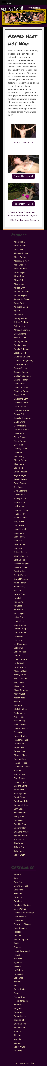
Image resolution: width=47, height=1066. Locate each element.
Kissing (17, 966)
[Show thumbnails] (23, 142)
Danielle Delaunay (22, 418)
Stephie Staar (20, 824)
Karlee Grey (19, 586)
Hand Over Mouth (22, 951)
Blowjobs (18, 897)
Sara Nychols (20, 793)
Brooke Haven (20, 345)
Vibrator (17, 1043)
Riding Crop (19, 997)
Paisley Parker (20, 736)
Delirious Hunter (21, 429)
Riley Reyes (19, 778)
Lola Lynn (18, 648)
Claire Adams (20, 406)
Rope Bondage (21, 1001)
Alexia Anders (20, 268)
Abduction (18, 874)
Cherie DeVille (20, 395)
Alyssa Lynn (19, 288)
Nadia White (19, 713)
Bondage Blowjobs (22, 905)
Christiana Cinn (21, 399)
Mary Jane (19, 682)
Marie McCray (20, 678)
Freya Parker (20, 483)
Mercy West (19, 694)
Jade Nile (18, 540)
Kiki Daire (18, 602)
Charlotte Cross (21, 387)
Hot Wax (18, 958)
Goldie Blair (19, 495)
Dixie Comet (19, 445)
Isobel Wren (19, 533)
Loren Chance (20, 659)
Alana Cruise (20, 257)
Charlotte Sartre (21, 391)
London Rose (20, 652)
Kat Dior (17, 590)
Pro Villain (30, 1063)
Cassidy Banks (21, 372)
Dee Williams (20, 426)
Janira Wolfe (19, 544)
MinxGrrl (18, 705)
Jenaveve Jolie (21, 556)
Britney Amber (20, 341)
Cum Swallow (20, 916)
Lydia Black (19, 663)
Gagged (17, 947)
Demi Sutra (19, 433)
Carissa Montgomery (23, 360)
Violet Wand (19, 1047)
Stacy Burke (19, 816)
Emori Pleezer (20, 472)
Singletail (18, 1008)
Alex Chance (20, 265)
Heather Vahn (20, 518)
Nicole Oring (19, 721)
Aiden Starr (19, 249)
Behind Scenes (21, 886)
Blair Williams (20, 337)
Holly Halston (20, 521)
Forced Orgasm (21, 939)
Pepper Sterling (21, 751)
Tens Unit (18, 1031)
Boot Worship (20, 909)
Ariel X (17, 311)
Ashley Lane (19, 326)
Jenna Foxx (19, 560)
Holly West (19, 525)
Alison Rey (19, 276)
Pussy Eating (20, 989)
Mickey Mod (19, 698)
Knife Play (18, 970)
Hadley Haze (20, 498)
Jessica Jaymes (21, 567)
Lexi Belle (18, 636)
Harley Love (19, 506)
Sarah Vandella (21, 801)
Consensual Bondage (24, 913)
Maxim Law (19, 686)
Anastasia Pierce (21, 299)
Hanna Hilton (20, 502)
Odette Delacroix (21, 728)
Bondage (18, 901)
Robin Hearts (20, 782)
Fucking (17, 943)
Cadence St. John (22, 357)
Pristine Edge (20, 759)
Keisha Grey (19, 594)
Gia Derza (18, 487)
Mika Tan (18, 701)
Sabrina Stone (20, 786)
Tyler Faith (19, 851)
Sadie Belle (19, 790)
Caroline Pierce (21, 364)
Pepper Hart (19, 747)
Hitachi (17, 955)
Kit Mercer (18, 610)
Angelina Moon (21, 307)
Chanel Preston (21, 380)
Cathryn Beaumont (22, 376)
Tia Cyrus (18, 843)
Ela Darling (19, 456)
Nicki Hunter (19, 717)
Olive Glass (19, 732)
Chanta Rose (20, 383)
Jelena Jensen (20, 552)
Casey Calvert (20, 368)
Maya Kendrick (21, 690)
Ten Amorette (20, 839)
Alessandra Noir (21, 261)
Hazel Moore (20, 514)
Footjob (17, 936)
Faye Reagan (20, 475)
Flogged (17, 932)
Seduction (18, 1004)
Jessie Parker (20, 575)
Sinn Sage (18, 809)
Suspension (19, 1028)
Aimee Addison (21, 253)
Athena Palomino (22, 330)
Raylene (18, 770)
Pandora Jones (21, 740)
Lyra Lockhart (20, 667)
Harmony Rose (21, 510)
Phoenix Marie (20, 755)
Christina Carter (21, 403)
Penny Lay (19, 744)
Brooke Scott (20, 353)
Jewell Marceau (21, 579)
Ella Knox (18, 468)
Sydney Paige (20, 836)
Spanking (18, 1012)
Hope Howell (20, 529)
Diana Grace (20, 437)
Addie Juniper (20, 245)
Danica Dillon (20, 414)
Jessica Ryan (20, 571)
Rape (16, 993)
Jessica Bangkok (21, 564)
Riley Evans (19, 774)
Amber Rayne (20, 295)
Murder (17, 982)
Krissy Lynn (19, 613)
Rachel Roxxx (20, 763)
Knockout (18, 974)
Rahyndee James (22, 766)
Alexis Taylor (19, 272)
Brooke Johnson (21, 349)
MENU (9, 3)
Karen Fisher (20, 583)
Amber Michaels (21, 291)
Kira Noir (18, 606)
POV (16, 985)
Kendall (17, 598)
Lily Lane (18, 640)
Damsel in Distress (22, 924)
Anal (16, 878)
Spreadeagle (20, 1016)
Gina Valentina (20, 491)
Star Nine (18, 820)
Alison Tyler (19, 280)
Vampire (17, 1039)
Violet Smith (19, 855)
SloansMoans (20, 812)
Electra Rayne (20, 460)
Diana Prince (20, 441)
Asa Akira (18, 314)
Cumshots (18, 920)
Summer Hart (20, 828)
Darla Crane (19, 422)
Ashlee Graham (21, 322)
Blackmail (18, 890)
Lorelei (17, 655)
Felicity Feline (20, 479)
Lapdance (18, 978)
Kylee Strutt (19, 617)
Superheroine (20, 1024)
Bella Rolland (20, 334)
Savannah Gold (21, 805)
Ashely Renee (20, 318)
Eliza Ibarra (19, 464)
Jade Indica (19, 537)
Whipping (18, 1050)
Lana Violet (19, 621)
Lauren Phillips (20, 629)
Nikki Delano (20, 724)
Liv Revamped (20, 644)
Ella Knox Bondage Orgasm (23, 220)
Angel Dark (19, 303)
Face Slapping (20, 928)
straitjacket (19, 1020)
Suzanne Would (21, 832)
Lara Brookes (20, 625)
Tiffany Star (19, 847)
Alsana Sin (19, 284)
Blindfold (18, 893)
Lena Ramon (20, 632)
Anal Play (18, 882)
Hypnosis (18, 962)
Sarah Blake (19, 797)
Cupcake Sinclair (21, 410)
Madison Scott (20, 671)
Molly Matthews (21, 709)
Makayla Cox (20, 675)
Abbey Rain (19, 242)
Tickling (17, 1035)
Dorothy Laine (20, 449)
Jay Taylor (18, 548)
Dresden (18, 452)
